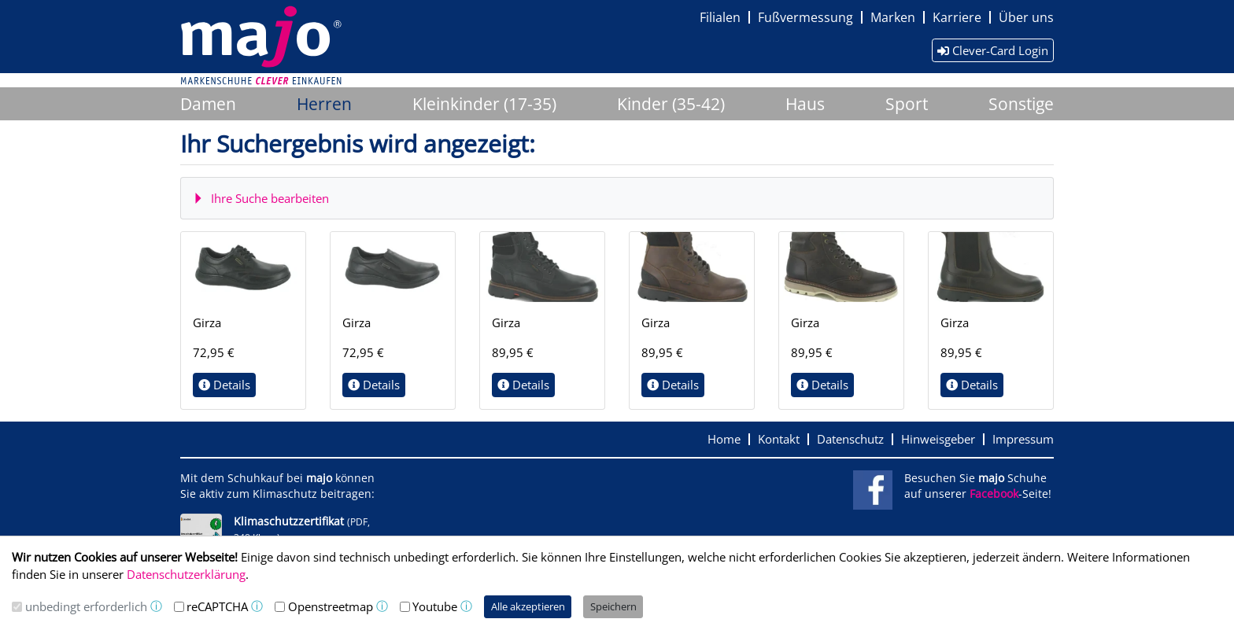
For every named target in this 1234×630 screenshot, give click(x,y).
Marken (892, 17)
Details (224, 384)
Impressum (1023, 439)
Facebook (994, 494)
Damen (208, 104)
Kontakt (779, 439)
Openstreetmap (330, 606)
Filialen (720, 17)
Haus (805, 104)
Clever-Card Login (992, 50)
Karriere (957, 17)
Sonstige (1021, 104)
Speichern (613, 606)
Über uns (1026, 17)
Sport (906, 104)
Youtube (434, 606)
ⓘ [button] (156, 606)
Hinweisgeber (938, 439)
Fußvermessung (805, 17)
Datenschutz (850, 439)
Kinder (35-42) (671, 104)
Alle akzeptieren (528, 606)
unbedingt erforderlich (86, 606)
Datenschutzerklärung (186, 574)
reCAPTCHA (217, 606)
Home (724, 439)
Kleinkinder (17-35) (484, 104)
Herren (324, 104)
